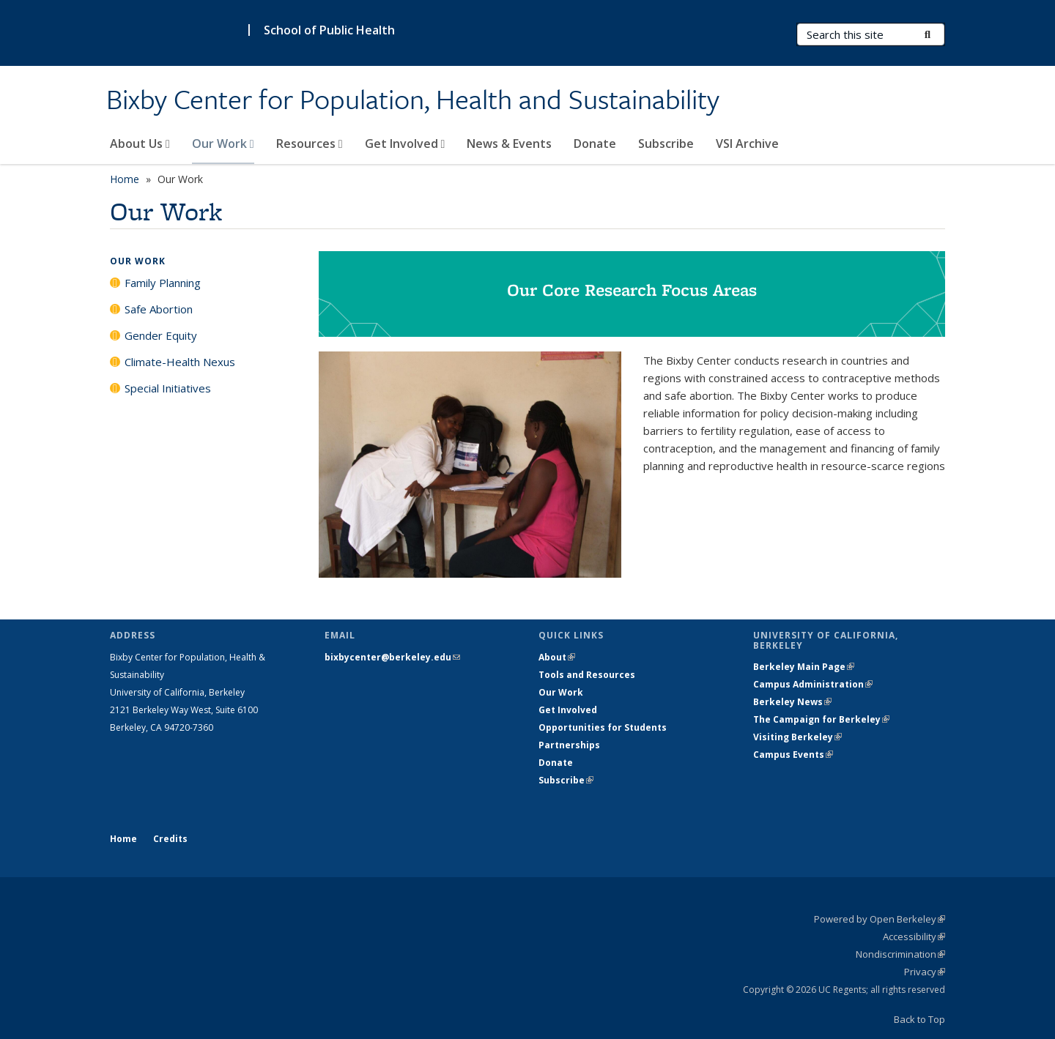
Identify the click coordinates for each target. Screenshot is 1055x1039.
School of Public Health (329, 30)
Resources (309, 143)
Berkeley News (792, 702)
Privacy (924, 971)
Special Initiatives (168, 388)
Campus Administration (813, 684)
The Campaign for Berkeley (821, 719)
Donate (595, 143)
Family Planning (163, 282)
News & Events (509, 143)
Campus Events (793, 754)
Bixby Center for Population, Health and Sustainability (412, 100)
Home (124, 179)
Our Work (223, 143)
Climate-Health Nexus (180, 361)
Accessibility (914, 936)
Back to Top (919, 1019)
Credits (170, 839)
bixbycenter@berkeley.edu (392, 657)
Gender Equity (161, 335)
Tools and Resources (586, 675)
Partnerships (569, 745)
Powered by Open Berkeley (879, 919)
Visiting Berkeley (797, 737)
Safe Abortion (159, 309)
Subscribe (666, 143)
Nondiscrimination (900, 954)
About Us (140, 143)
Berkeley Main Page (803, 666)
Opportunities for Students (602, 727)
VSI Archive (747, 143)
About (556, 657)
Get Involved (405, 143)
